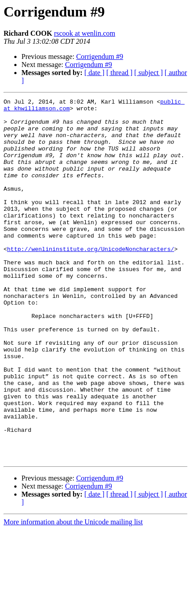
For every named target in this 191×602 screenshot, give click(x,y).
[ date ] (94, 72)
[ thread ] (119, 72)
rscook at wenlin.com (84, 33)
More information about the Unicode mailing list (73, 594)
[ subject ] (148, 72)
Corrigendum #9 (99, 56)
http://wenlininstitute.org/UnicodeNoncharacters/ (90, 280)
